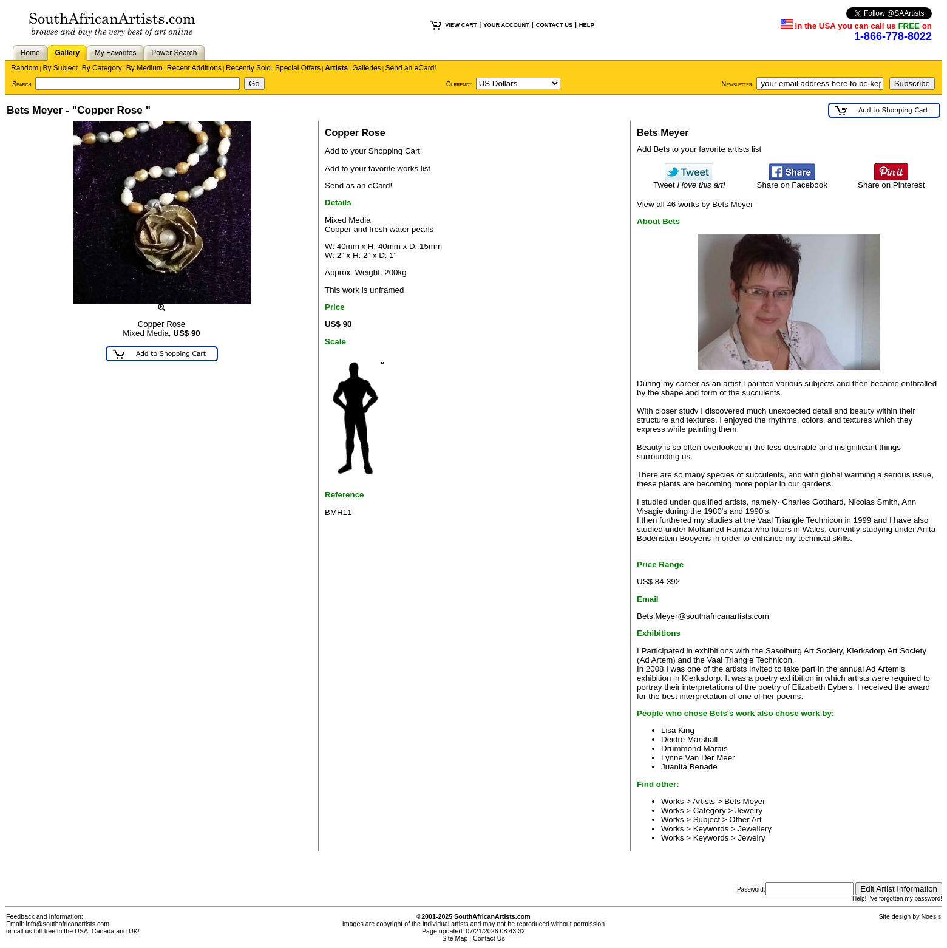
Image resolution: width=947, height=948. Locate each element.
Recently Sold (248, 68)
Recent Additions (194, 68)
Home (30, 53)
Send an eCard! (410, 68)
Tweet (689, 181)
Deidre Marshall (689, 739)
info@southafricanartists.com (68, 923)
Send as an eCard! (358, 185)
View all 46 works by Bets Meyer (695, 204)
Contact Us (489, 938)
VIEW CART (461, 25)
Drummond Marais (694, 748)
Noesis (931, 916)
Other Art (745, 819)
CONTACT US (554, 25)
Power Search (174, 53)
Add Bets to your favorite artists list (699, 149)
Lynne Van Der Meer (698, 757)
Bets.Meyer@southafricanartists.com (703, 616)
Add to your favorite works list (377, 168)
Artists (336, 68)
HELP (586, 25)
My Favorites (116, 53)
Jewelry (748, 810)
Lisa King (677, 730)
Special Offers (298, 68)
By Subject (59, 68)
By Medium (144, 68)
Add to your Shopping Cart (372, 150)
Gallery (67, 53)
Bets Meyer (744, 801)
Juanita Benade (689, 766)
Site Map (454, 938)
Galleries (366, 68)
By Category (102, 68)
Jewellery (755, 828)
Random (24, 68)
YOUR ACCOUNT (506, 25)
